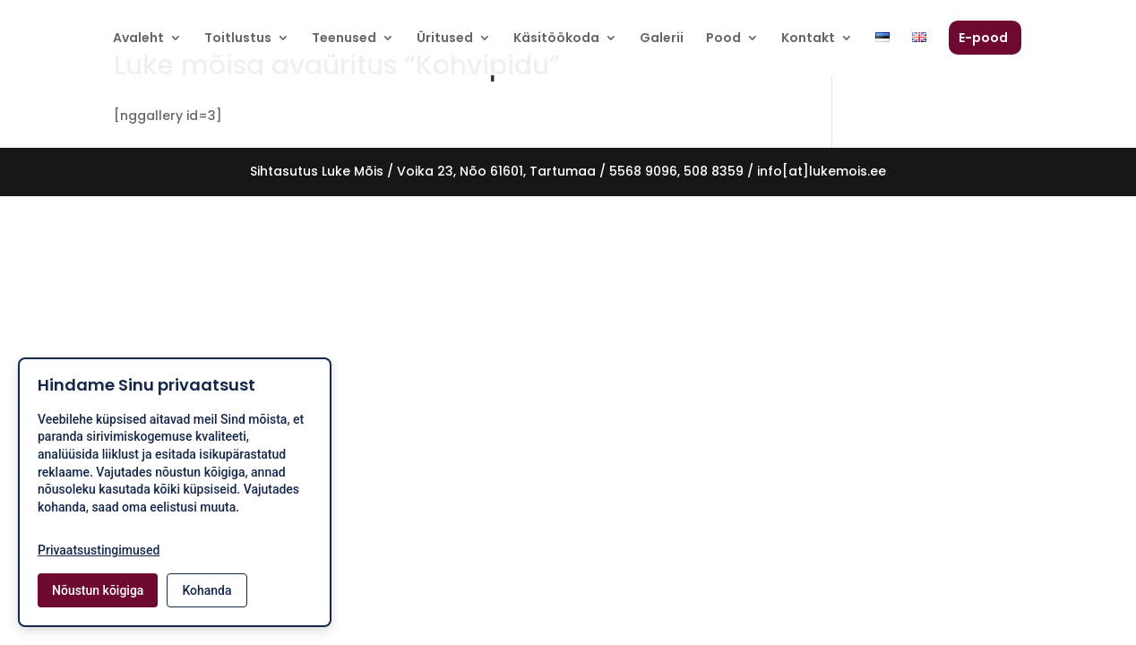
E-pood (983, 39)
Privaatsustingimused (98, 550)
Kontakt (808, 39)
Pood (723, 39)
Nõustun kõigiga (97, 590)
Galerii (662, 39)
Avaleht (138, 39)
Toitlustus (237, 39)
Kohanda (206, 590)
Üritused (445, 39)
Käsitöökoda (556, 39)
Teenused (344, 39)
